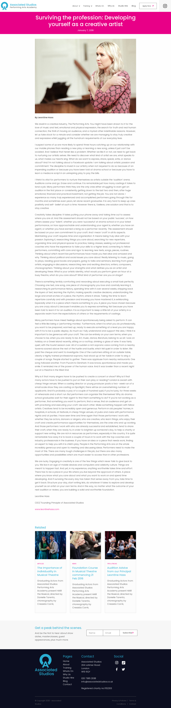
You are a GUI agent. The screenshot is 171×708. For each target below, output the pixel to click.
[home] (19, 6)
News (74, 564)
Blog (134, 6)
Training (67, 668)
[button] (76, 6)
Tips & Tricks (112, 564)
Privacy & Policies (119, 700)
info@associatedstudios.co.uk (97, 681)
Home (66, 661)
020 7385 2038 (88, 678)
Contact (67, 684)
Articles (40, 564)
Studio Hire (123, 6)
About (66, 664)
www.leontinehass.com (47, 509)
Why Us (111, 6)
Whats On (99, 6)
